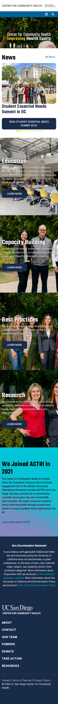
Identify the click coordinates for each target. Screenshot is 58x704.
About (7, 622)
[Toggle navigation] (46, 14)
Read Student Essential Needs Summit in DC (29, 123)
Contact (9, 629)
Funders (8, 644)
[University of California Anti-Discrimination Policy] (36, 585)
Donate (8, 651)
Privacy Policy (41, 680)
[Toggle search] (53, 14)
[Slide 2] (23, 130)
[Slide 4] (34, 130)
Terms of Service (21, 680)
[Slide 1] (18, 130)
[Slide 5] (40, 130)
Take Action (12, 658)
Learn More (14, 193)
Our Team (9, 637)
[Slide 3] (29, 130)
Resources (10, 665)
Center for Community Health (22, 5)
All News (50, 56)
